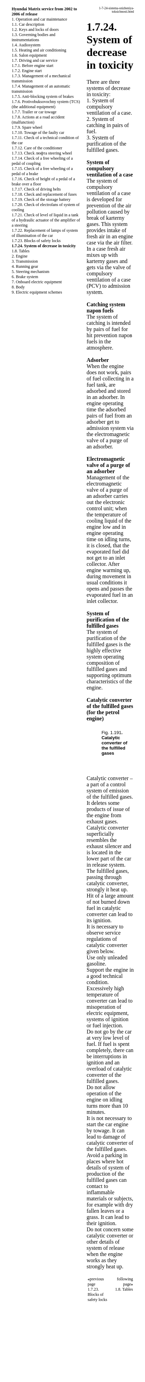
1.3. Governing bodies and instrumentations (33, 37)
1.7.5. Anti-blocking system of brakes (43, 96)
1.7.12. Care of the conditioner (37, 148)
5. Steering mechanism (30, 271)
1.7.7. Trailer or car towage (34, 112)
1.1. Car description (28, 24)
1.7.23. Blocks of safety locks (36, 240)
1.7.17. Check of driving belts (36, 189)
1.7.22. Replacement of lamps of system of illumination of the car (45, 233)
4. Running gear (25, 266)
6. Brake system (25, 276)
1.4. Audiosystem (26, 45)
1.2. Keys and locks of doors (35, 29)
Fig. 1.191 (111, 732)
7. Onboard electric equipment (37, 281)
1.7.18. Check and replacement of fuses (44, 194)
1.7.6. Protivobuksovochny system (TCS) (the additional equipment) (46, 104)
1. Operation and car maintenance (39, 19)
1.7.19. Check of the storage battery (41, 199)
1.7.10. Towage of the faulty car (38, 132)
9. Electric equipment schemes (37, 292)
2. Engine (19, 256)
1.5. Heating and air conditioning (39, 50)
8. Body (18, 287)
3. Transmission (25, 261)
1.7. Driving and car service (34, 60)
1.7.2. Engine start (27, 70)
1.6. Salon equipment (29, 55)
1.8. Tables (21, 251)
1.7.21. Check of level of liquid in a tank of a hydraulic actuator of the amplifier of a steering (46, 220)
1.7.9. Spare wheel (27, 127)
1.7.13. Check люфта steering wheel (42, 153)
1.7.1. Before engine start (32, 65)
